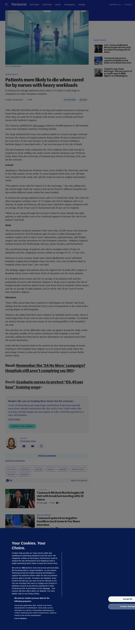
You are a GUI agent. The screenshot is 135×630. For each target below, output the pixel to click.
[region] (67, 579)
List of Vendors (20, 618)
